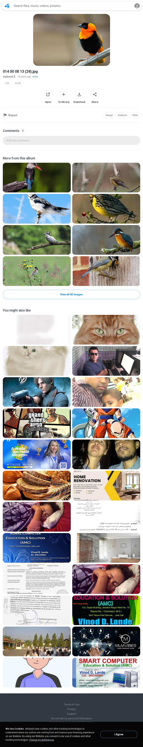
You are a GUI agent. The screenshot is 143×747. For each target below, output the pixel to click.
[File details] (37, 177)
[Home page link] (7, 6)
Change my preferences (41, 740)
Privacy (71, 709)
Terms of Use (72, 704)
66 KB (18, 83)
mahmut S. (9, 76)
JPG (7, 83)
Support (71, 713)
